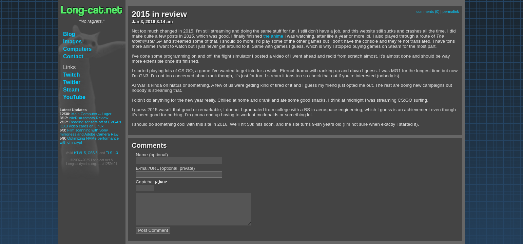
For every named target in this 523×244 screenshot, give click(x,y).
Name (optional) (152, 154)
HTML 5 (80, 153)
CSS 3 (93, 153)
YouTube (74, 97)
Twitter (71, 82)
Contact (73, 56)
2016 (150, 21)
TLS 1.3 (112, 153)
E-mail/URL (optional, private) (165, 168)
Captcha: (153, 181)
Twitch (71, 75)
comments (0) (428, 11)
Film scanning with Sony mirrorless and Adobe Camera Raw (89, 132)
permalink (451, 11)
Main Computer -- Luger (92, 114)
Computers (77, 49)
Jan (135, 21)
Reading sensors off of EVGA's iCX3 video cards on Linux (90, 124)
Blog (69, 34)
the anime (273, 36)
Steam (71, 90)
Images (72, 41)
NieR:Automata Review (88, 118)
